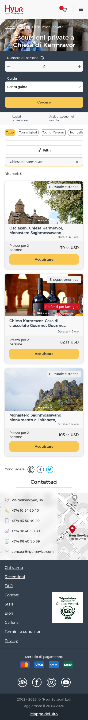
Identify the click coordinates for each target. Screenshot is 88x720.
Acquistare (44, 259)
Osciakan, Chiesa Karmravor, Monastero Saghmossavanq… (36, 230)
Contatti (12, 595)
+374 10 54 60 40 (25, 510)
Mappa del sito (44, 714)
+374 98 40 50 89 (26, 531)
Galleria (12, 622)
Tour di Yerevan (53, 132)
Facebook (36, 682)
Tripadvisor (22, 682)
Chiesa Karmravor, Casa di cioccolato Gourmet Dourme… (37, 323)
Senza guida (17, 87)
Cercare (44, 102)
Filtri (47, 150)
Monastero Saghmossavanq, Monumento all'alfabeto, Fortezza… (35, 417)
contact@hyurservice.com (33, 552)
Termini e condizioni (23, 631)
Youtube (66, 682)
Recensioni (15, 577)
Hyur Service (14, 9)
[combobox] (44, 161)
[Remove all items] (77, 161)
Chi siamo (14, 567)
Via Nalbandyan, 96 (27, 500)
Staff (9, 604)
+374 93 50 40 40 (26, 521)
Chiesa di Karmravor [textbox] (26, 162)
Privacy (11, 641)
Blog (9, 613)
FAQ (9, 586)
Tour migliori (28, 132)
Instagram (51, 682)
